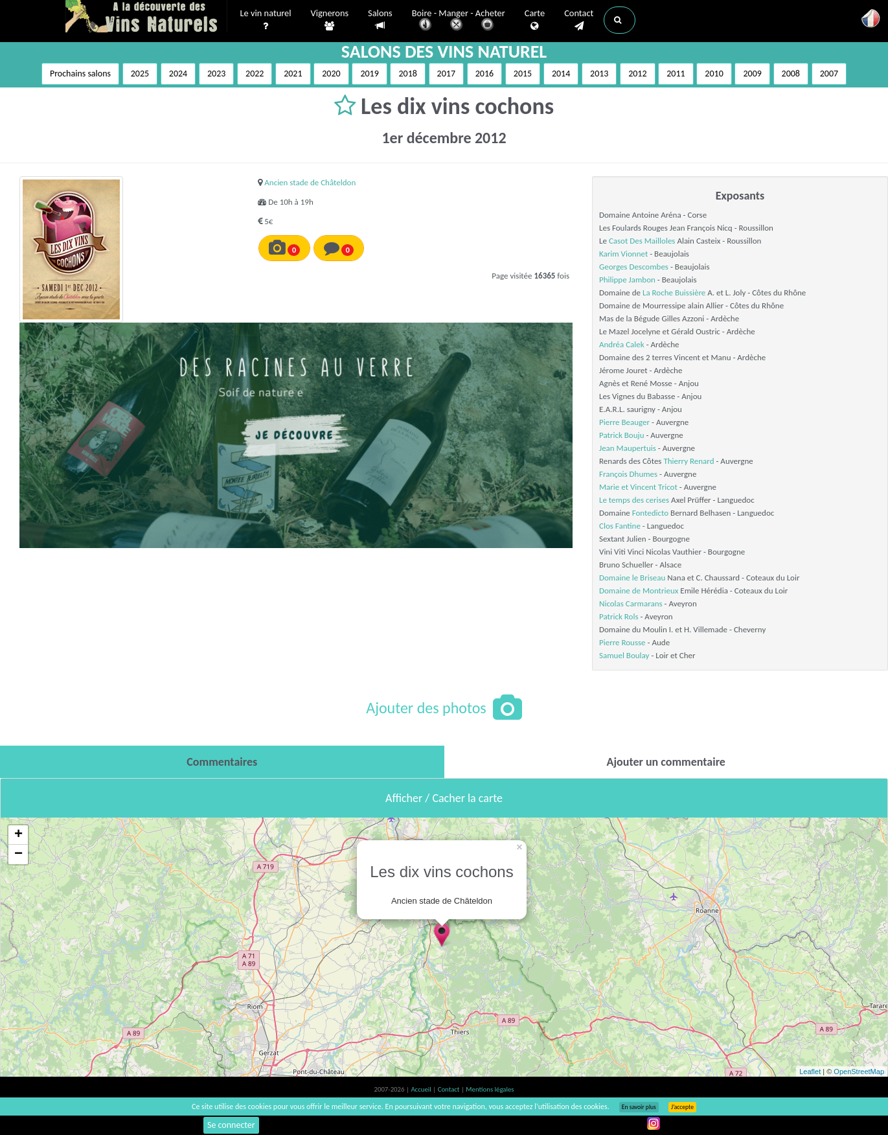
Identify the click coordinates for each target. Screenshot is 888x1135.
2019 (369, 73)
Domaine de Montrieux (638, 590)
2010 (714, 73)
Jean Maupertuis (627, 448)
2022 (254, 73)
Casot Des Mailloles (642, 241)
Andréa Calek (621, 344)
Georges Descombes (633, 266)
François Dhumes (628, 474)
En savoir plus (639, 1107)
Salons (380, 19)
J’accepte (682, 1107)
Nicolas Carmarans (631, 603)
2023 (216, 73)
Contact (578, 20)
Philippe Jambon (627, 279)
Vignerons (330, 20)
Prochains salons (80, 73)
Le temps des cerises (634, 500)
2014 (561, 73)
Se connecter (231, 1124)
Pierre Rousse (622, 642)
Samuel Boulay (624, 655)
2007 (829, 73)
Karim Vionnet (623, 253)
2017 (446, 73)
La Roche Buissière (674, 292)
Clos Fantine (620, 526)
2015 (523, 73)
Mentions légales (490, 1089)
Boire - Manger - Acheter (458, 21)
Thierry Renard (688, 461)
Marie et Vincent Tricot (638, 487)
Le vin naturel (265, 20)
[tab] (222, 762)
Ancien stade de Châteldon (310, 182)
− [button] (18, 854)
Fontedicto (650, 513)
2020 (331, 73)
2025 (140, 73)
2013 (599, 73)
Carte (535, 20)
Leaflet (810, 1071)
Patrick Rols (618, 616)
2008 (791, 73)
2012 (637, 73)
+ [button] (18, 835)
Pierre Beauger (624, 422)
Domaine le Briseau (632, 577)
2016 (484, 73)
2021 (293, 73)
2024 (178, 73)
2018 (407, 73)
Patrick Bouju (621, 435)
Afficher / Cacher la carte (444, 798)
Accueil (422, 1089)
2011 (675, 73)
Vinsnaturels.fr (146, 17)
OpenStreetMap (859, 1071)
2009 (752, 73)
